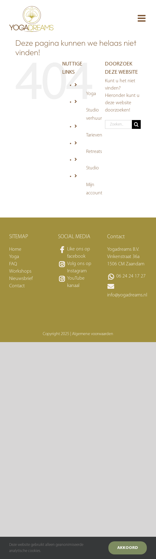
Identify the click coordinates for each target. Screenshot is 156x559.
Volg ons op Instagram (79, 267)
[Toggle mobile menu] (142, 18)
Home (15, 249)
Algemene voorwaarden (92, 334)
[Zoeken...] (118, 124)
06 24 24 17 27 (131, 276)
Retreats (94, 151)
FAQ (13, 264)
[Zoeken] (136, 124)
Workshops (20, 271)
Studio (92, 168)
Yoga (91, 93)
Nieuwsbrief (21, 278)
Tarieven (94, 135)
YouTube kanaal (76, 282)
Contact (17, 286)
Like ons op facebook (78, 253)
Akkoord (127, 548)
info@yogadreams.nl (127, 295)
